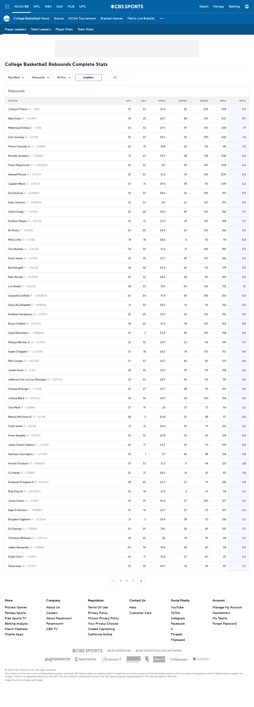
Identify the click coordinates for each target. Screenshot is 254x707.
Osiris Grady (16, 212)
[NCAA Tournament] (82, 18)
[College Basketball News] (31, 18)
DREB (204, 100)
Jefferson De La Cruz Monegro (27, 379)
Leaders (88, 77)
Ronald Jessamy (18, 156)
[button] (162, 18)
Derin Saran (15, 258)
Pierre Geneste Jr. (19, 146)
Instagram (178, 618)
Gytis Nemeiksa (18, 333)
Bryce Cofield (16, 324)
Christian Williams (19, 538)
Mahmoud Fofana (19, 128)
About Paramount (59, 618)
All (115, 77)
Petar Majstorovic (19, 165)
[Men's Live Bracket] (141, 18)
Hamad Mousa (17, 174)
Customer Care (140, 613)
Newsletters (221, 613)
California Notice (100, 634)
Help (132, 607)
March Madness (16, 629)
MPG (161, 100)
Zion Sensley (16, 137)
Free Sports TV (15, 618)
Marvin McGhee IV (20, 417)
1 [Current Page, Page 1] (120, 581)
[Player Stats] (64, 29)
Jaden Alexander (18, 547)
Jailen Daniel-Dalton (21, 445)
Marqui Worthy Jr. (19, 342)
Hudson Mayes (17, 221)
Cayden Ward (16, 184)
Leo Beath (14, 286)
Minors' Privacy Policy (103, 618)
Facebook (178, 624)
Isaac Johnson (16, 202)
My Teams (220, 618)
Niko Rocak (15, 277)
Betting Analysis (16, 624)
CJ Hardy (14, 473)
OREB (183, 100)
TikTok (175, 613)
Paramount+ (55, 624)
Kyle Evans (15, 118)
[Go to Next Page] (141, 581)
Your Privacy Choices (103, 624)
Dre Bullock (15, 193)
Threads (176, 634)
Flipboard (178, 640)
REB (223, 100)
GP (128, 100)
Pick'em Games (16, 607)
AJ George (15, 529)
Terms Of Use (98, 607)
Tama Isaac (14, 566)
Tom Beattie (15, 249)
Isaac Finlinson (17, 510)
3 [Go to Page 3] (133, 581)
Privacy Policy (98, 613)
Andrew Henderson (20, 314)
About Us (53, 607)
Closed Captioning (101, 629)
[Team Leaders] (40, 29)
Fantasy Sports (15, 613)
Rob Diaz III (15, 491)
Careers (52, 613)
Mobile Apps (14, 634)
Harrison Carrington (20, 454)
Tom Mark (14, 407)
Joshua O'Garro (18, 109)
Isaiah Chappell (17, 352)
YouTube (177, 607)
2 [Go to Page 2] (127, 581)
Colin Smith (15, 426)
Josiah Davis (16, 370)
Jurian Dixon (16, 501)
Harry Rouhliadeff (19, 305)
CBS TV (52, 629)
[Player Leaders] (15, 29)
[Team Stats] (85, 29)
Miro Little (14, 240)
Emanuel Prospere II (20, 482)
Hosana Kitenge (18, 389)
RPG (242, 100)
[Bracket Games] (111, 18)
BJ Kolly (13, 230)
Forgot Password (225, 624)
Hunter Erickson (18, 463)
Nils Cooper (15, 361)
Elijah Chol (15, 557)
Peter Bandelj (16, 435)
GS (143, 100)
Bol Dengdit (15, 268)
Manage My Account (227, 607)
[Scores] (59, 18)
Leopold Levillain (19, 296)
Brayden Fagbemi (19, 519)
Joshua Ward (16, 398)
